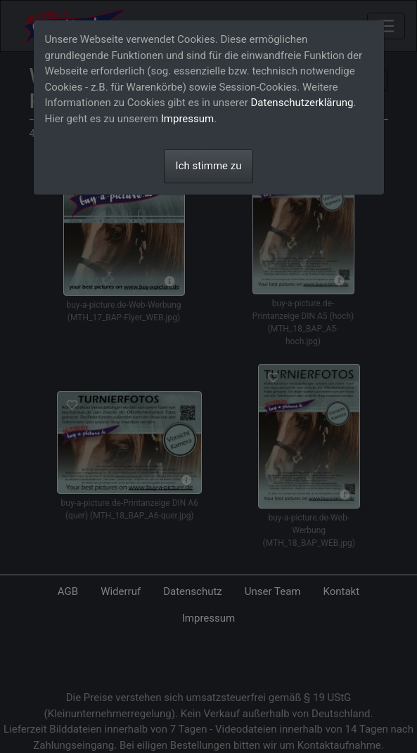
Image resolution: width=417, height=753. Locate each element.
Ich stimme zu (209, 165)
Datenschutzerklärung (302, 102)
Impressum (187, 118)
